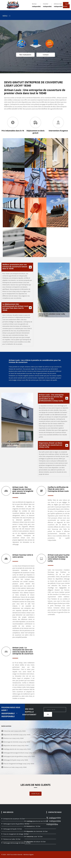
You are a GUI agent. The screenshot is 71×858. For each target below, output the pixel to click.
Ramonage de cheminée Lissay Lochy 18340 (17, 742)
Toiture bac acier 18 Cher (34, 836)
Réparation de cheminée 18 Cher (37, 831)
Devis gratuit (66, 5)
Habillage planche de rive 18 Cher (37, 821)
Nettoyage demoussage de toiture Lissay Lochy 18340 (20, 753)
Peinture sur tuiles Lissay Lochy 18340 (15, 767)
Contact (45, 55)
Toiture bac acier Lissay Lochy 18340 (15, 731)
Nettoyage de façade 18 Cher (12, 829)
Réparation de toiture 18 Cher (36, 842)
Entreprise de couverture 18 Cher (14, 819)
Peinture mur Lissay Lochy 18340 (13, 738)
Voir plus (35, 794)
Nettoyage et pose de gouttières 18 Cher (16, 824)
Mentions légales (28, 854)
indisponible (36, 6)
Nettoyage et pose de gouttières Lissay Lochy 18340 (19, 756)
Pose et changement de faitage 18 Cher (16, 834)
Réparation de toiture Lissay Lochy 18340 (16, 745)
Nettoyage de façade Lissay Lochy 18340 (16, 760)
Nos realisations (25, 55)
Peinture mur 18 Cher (33, 826)
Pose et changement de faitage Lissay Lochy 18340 (19, 764)
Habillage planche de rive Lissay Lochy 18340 (17, 749)
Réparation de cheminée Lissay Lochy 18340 (17, 735)
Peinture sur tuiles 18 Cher (12, 839)
